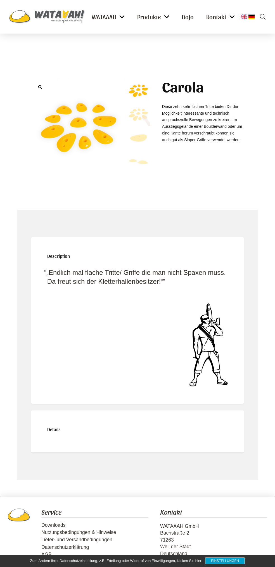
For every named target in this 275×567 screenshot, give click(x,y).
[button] (261, 17)
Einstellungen (225, 561)
